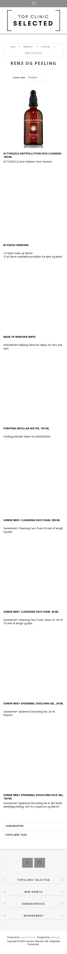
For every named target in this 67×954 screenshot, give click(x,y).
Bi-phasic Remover (15, 245)
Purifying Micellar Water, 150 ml (26, 428)
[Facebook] (27, 863)
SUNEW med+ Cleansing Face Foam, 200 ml (31, 520)
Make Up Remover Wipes (19, 336)
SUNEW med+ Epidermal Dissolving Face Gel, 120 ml (33, 796)
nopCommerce (27, 937)
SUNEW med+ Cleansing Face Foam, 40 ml (31, 611)
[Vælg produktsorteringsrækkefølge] (38, 77)
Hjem (13, 46)
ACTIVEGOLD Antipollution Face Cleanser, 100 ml (32, 155)
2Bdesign (55, 937)
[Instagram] (39, 863)
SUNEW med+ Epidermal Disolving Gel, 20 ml (33, 703)
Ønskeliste (33, 3)
